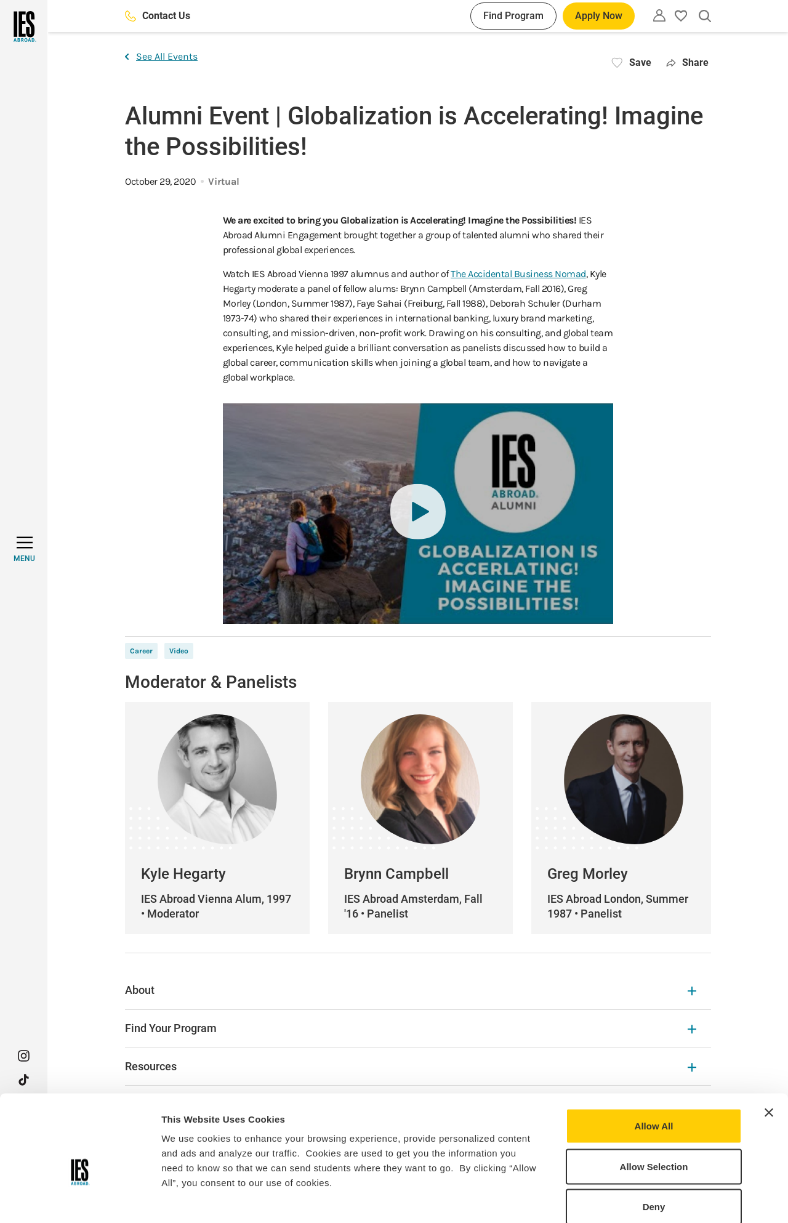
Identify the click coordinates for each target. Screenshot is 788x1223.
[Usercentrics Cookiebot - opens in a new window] (80, 1199)
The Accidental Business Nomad (518, 274)
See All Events (161, 56)
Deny (654, 1142)
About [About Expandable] (410, 989)
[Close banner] (769, 1048)
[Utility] (659, 15)
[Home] (24, 26)
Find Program (513, 16)
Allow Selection (654, 1102)
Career (141, 651)
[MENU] (24, 549)
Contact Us (157, 16)
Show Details (646, 1198)
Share (687, 62)
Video (178, 651)
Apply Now (598, 16)
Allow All (654, 1061)
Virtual (223, 181)
